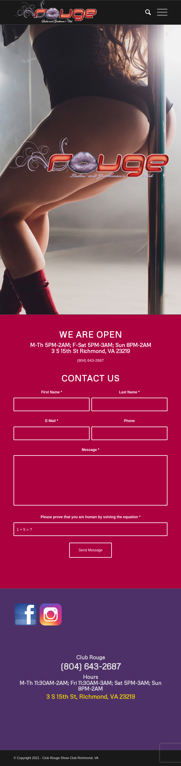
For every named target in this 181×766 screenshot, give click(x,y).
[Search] (145, 12)
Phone (129, 421)
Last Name (129, 392)
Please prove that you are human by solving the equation (90, 517)
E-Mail (51, 421)
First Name (51, 392)
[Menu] (159, 12)
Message (90, 450)
